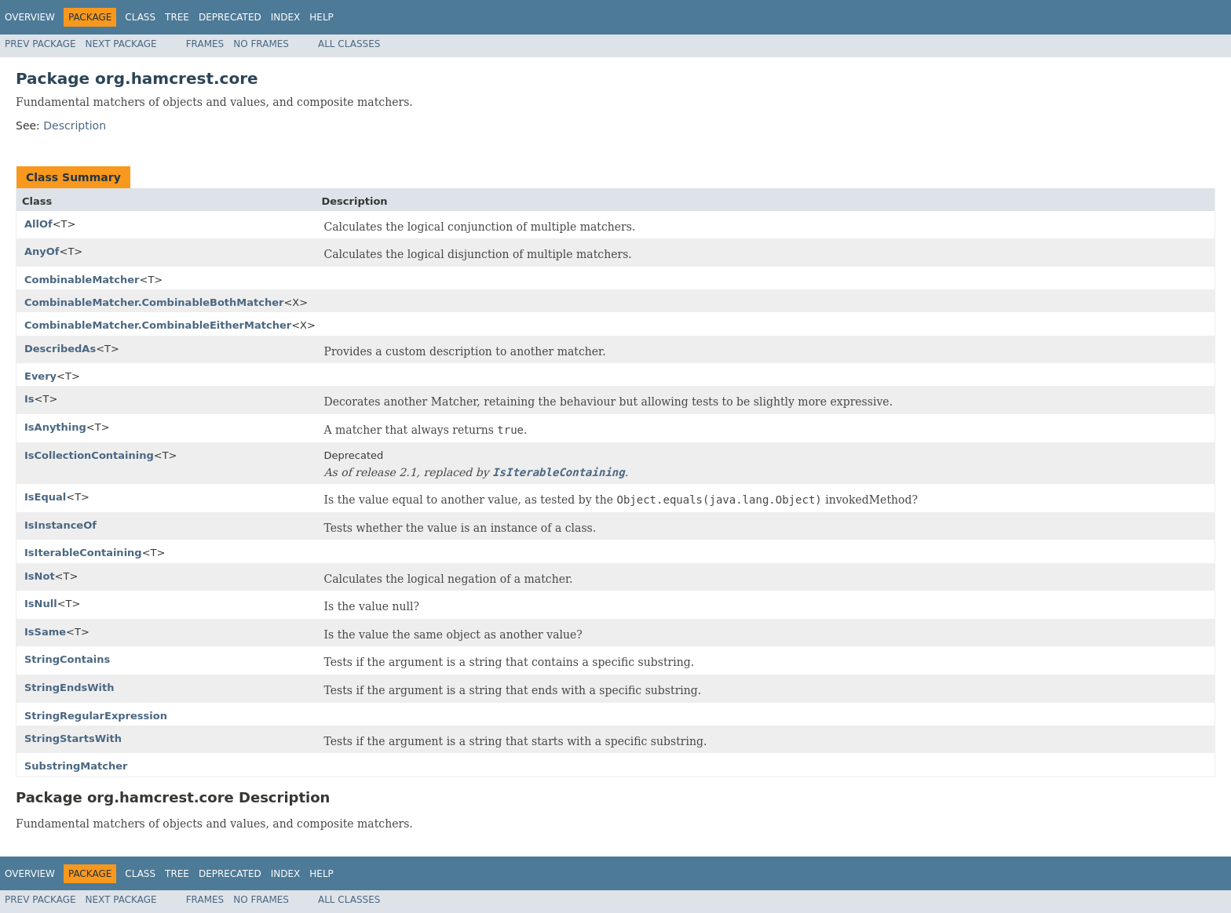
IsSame (45, 632)
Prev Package (40, 43)
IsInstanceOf (60, 525)
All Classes (349, 43)
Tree (177, 17)
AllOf (38, 224)
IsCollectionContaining (89, 455)
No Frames (261, 43)
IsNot (39, 576)
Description (74, 125)
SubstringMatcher (75, 766)
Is (29, 399)
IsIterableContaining (83, 552)
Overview (30, 17)
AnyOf (42, 251)
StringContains (67, 659)
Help (321, 17)
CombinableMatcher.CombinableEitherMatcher (157, 325)
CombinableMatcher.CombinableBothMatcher (153, 302)
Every (40, 376)
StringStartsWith (73, 738)
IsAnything (55, 427)
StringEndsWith (69, 687)
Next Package (121, 43)
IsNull (40, 603)
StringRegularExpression (95, 716)
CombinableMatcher (82, 280)
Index (286, 17)
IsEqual (45, 497)
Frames (205, 43)
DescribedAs (60, 349)
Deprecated (230, 17)
